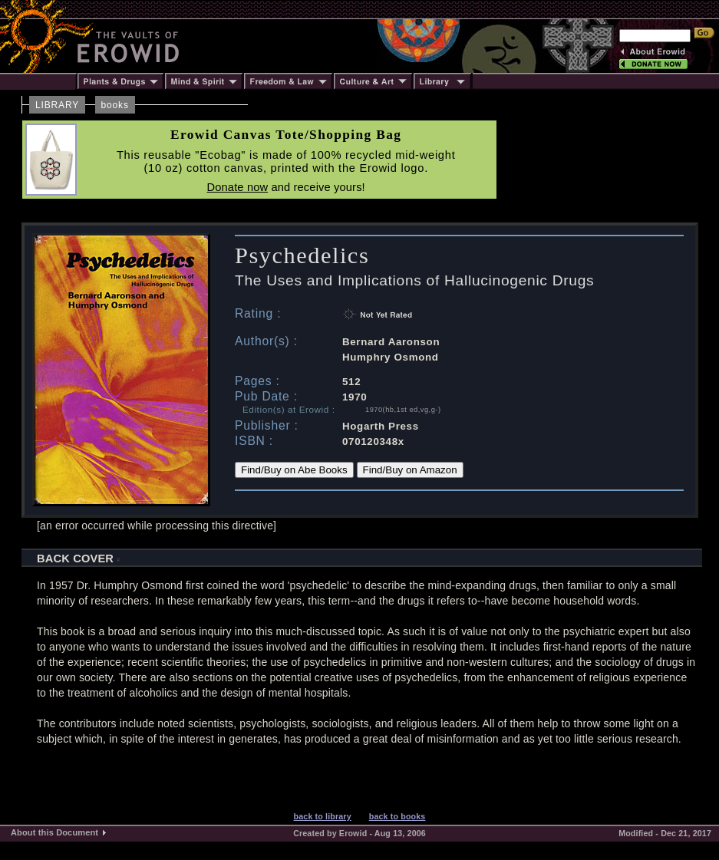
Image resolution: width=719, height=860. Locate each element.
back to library (322, 816)
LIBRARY (57, 105)
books (115, 105)
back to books (397, 816)
